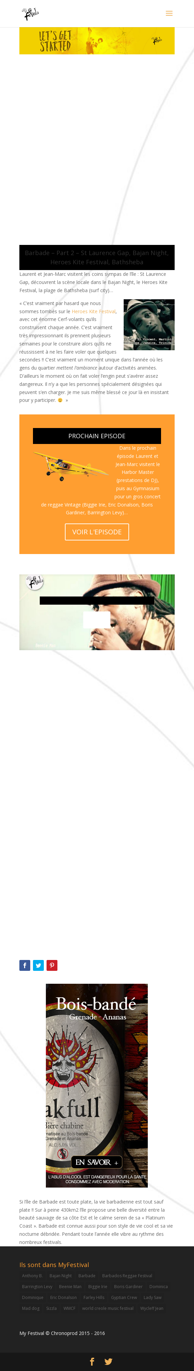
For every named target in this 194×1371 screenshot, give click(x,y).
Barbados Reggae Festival (127, 1276)
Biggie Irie (97, 1286)
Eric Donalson (63, 1297)
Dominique (32, 1297)
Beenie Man (70, 1286)
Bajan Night (61, 1276)
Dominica (158, 1286)
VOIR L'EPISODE (97, 531)
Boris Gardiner (128, 1286)
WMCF (69, 1308)
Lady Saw (152, 1297)
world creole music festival (108, 1308)
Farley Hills (94, 1297)
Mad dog (30, 1308)
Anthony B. (32, 1276)
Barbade (86, 1276)
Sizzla (51, 1308)
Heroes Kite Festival (94, 311)
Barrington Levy (37, 1286)
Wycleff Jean (151, 1308)
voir (97, 619)
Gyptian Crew (124, 1297)
